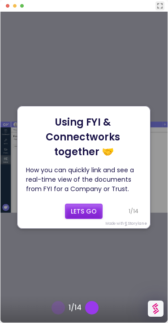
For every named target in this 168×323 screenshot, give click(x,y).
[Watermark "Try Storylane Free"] (156, 309)
